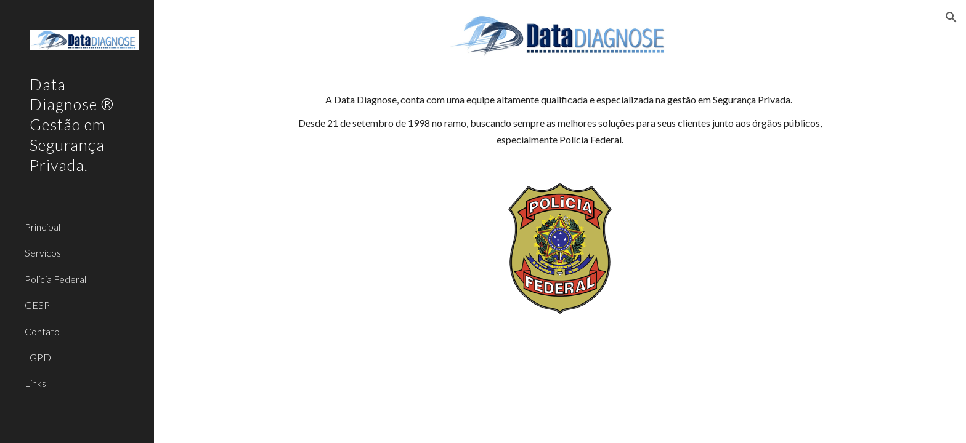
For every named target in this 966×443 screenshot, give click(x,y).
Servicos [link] (43, 252)
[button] (951, 17)
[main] (559, 120)
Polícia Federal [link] (55, 279)
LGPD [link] (38, 357)
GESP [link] (37, 305)
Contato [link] (42, 331)
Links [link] (35, 383)
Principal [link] (42, 227)
